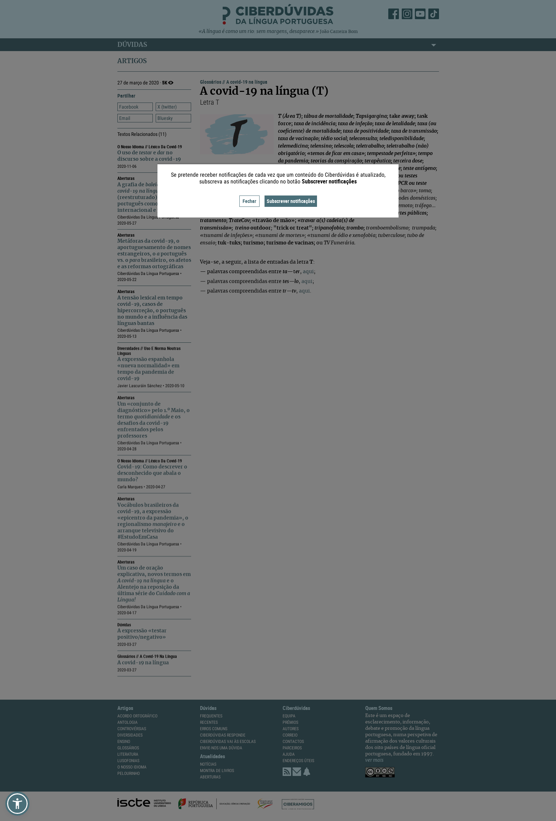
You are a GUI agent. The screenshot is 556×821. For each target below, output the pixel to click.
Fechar (249, 201)
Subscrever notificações (291, 201)
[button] (17, 803)
